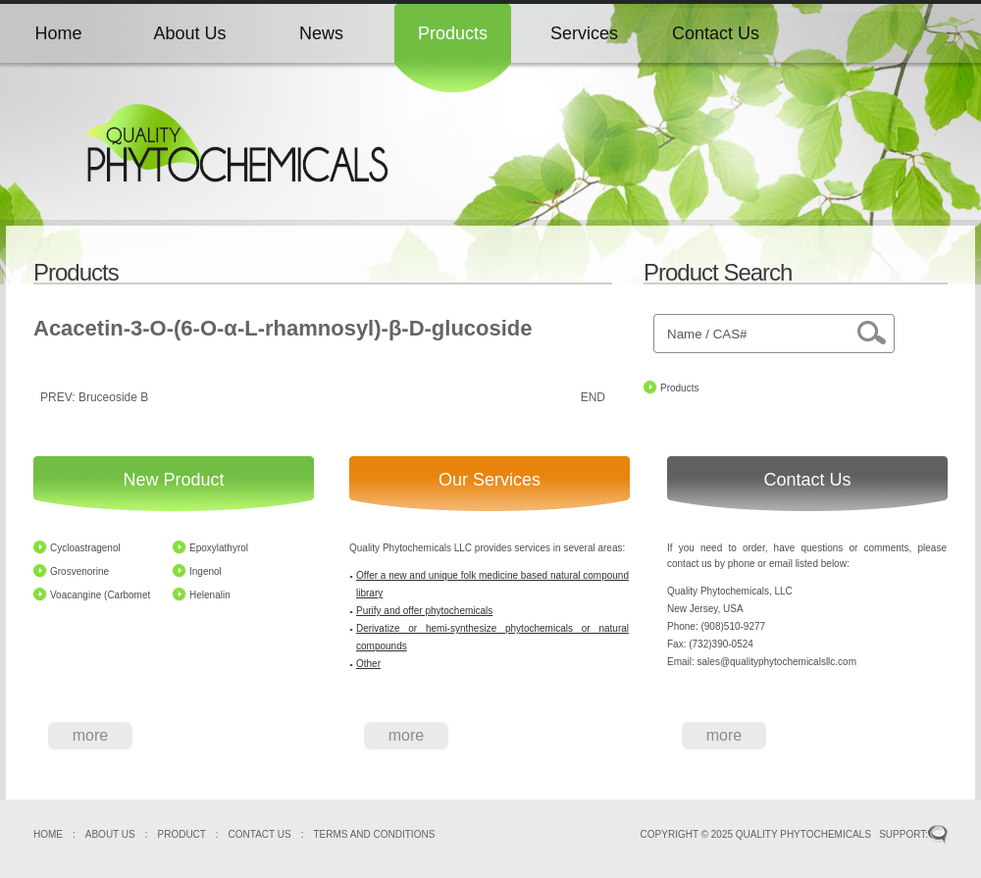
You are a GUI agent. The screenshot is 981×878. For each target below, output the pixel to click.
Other (368, 663)
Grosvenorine (79, 571)
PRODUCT (182, 834)
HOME (48, 834)
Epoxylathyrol (218, 547)
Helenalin (210, 595)
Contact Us (715, 33)
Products (453, 33)
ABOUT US (110, 834)
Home (57, 33)
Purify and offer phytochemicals (424, 610)
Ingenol (205, 571)
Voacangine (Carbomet (100, 595)
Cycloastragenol (85, 547)
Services (584, 33)
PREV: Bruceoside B (94, 397)
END (593, 397)
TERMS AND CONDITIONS (374, 834)
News (321, 33)
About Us (189, 33)
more (90, 735)
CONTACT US (260, 834)
